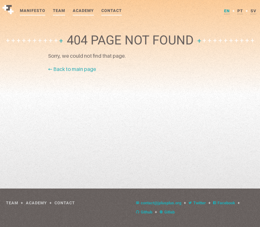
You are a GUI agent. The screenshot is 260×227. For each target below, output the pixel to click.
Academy (83, 11)
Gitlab (167, 212)
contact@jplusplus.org (158, 203)
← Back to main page (72, 69)
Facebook (224, 203)
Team (59, 11)
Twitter (197, 203)
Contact (111, 11)
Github (144, 212)
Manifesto (32, 11)
